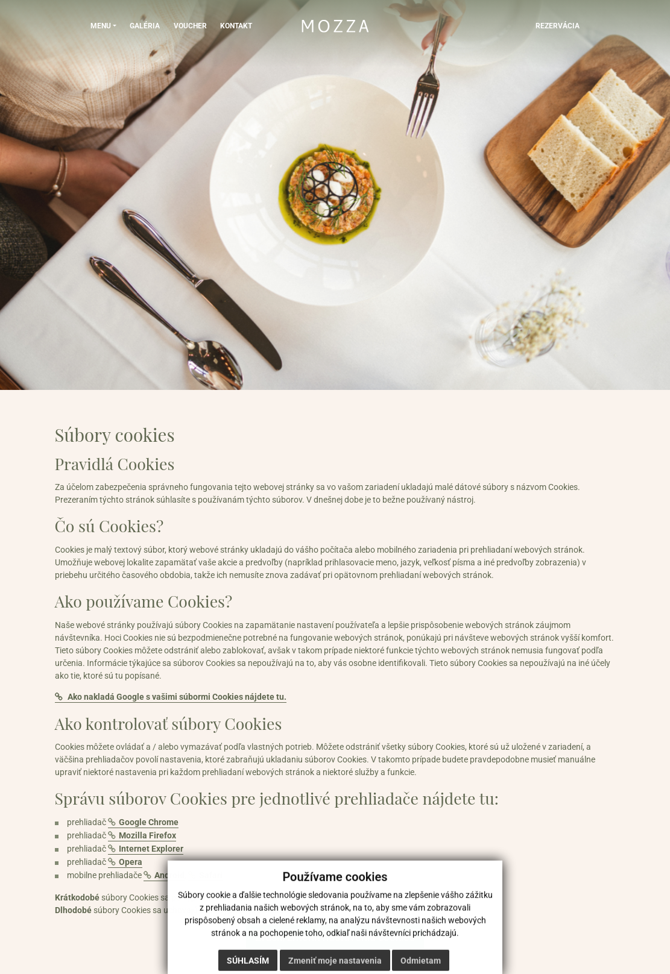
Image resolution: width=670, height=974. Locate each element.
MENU (100, 25)
